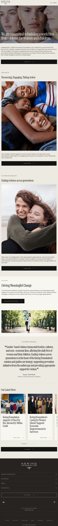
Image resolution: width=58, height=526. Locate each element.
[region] (29, 417)
